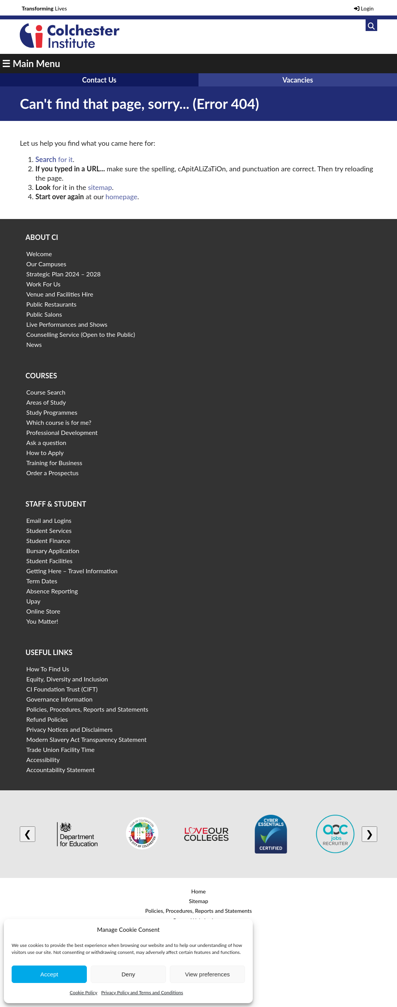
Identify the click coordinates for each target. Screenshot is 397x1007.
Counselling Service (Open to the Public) (80, 334)
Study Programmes (52, 412)
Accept (49, 974)
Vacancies (297, 80)
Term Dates (41, 581)
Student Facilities (49, 560)
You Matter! (42, 621)
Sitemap (198, 901)
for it (53, 159)
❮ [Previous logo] (27, 834)
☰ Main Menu (31, 63)
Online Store (43, 611)
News (34, 344)
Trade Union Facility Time (60, 749)
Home (198, 891)
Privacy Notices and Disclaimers (69, 729)
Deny (128, 974)
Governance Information (59, 699)
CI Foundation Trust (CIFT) (62, 689)
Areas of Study (46, 402)
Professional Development (62, 432)
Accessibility (43, 759)
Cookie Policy (83, 992)
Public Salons (44, 314)
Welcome (39, 253)
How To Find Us (47, 668)
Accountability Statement (60, 769)
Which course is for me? (58, 422)
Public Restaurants (51, 304)
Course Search (46, 392)
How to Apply (45, 452)
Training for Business (54, 462)
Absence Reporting (52, 591)
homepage (121, 196)
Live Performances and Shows (66, 324)
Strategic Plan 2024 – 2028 (63, 274)
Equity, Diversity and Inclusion (67, 679)
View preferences (207, 974)
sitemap (100, 187)
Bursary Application (52, 550)
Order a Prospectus (52, 472)
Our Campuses (46, 263)
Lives (44, 8)
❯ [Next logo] (369, 834)
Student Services (49, 530)
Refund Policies (47, 719)
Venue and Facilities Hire (59, 294)
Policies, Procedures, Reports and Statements (87, 709)
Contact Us (99, 80)
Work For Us (43, 284)
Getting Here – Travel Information (71, 570)
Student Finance (48, 540)
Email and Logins (48, 520)
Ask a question (46, 442)
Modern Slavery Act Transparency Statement (86, 739)
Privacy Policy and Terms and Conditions (142, 992)
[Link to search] (371, 25)
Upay (33, 601)
